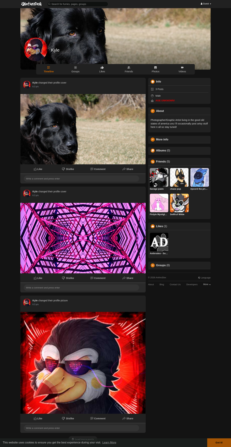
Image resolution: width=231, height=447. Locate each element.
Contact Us (175, 284)
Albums (161, 150)
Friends (161, 161)
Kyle (55, 50)
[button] (77, 4)
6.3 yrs (35, 86)
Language (204, 278)
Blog (161, 284)
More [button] (207, 284)
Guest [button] (206, 3)
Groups (161, 265)
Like (38, 169)
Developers (192, 284)
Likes (159, 226)
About (151, 284)
